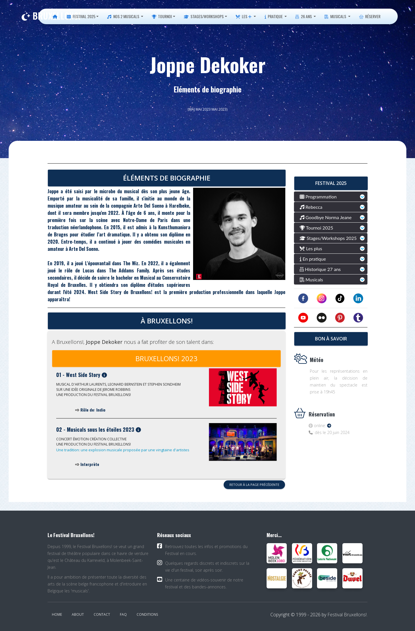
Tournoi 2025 (316, 227)
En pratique (313, 259)
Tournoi (162, 16)
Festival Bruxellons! (347, 614)
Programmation (318, 196)
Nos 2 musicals (123, 16)
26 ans (303, 16)
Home (57, 614)
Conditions (147, 614)
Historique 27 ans (320, 269)
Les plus (311, 248)
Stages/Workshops (204, 16)
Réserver (369, 16)
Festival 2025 (81, 16)
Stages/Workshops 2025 (328, 238)
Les (244, 16)
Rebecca (311, 207)
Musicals (336, 16)
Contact (102, 614)
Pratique (274, 16)
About (78, 614)
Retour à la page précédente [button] (254, 484)
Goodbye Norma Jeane (326, 217)
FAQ (123, 614)
